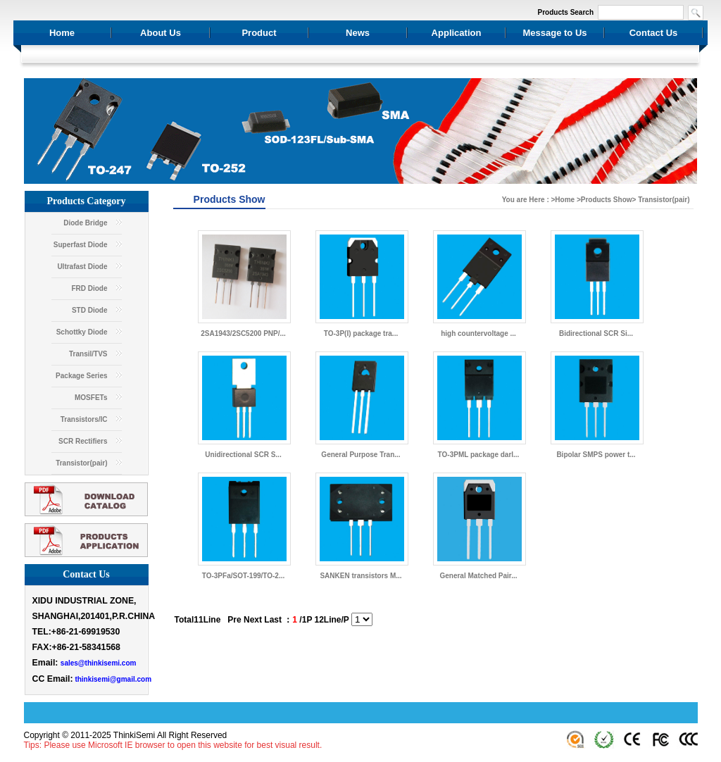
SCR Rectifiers (82, 441)
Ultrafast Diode (82, 266)
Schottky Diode (82, 332)
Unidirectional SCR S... (243, 454)
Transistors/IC (84, 419)
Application (457, 32)
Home (62, 32)
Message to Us (554, 32)
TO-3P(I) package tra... (361, 333)
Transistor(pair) (81, 463)
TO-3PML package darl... (479, 454)
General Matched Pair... (478, 576)
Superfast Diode (81, 245)
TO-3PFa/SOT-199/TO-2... (243, 576)
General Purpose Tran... (360, 454)
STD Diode (90, 310)
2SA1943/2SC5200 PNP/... (243, 333)
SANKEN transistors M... (360, 576)
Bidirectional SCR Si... (596, 333)
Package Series (81, 376)
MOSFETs (91, 397)
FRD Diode (89, 288)
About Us (160, 32)
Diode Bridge (85, 223)
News (358, 32)
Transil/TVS (88, 354)
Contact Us (653, 32)
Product (259, 32)
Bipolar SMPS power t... (595, 454)
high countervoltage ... (478, 333)
